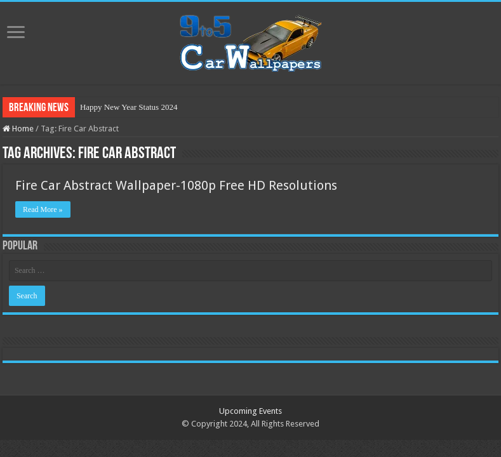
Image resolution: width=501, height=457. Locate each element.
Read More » (43, 209)
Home (18, 128)
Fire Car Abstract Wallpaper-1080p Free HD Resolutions (176, 185)
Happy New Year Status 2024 (128, 107)
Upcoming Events (250, 411)
